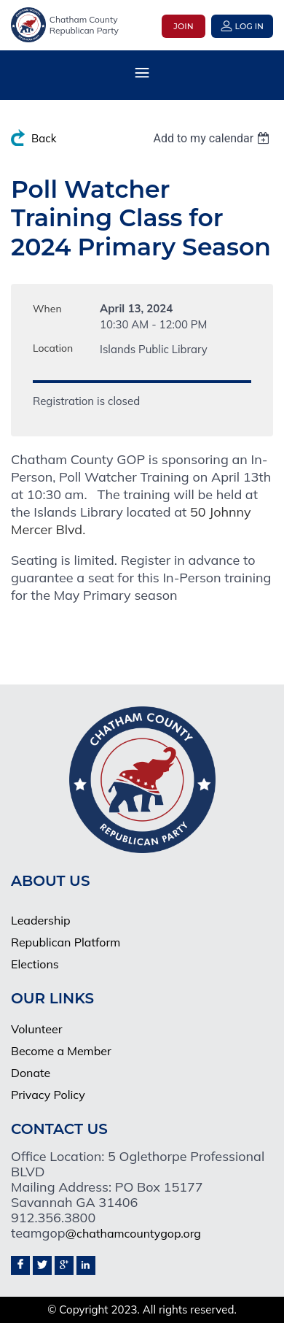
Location (53, 348)
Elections (35, 964)
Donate (30, 1072)
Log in (249, 26)
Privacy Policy (48, 1094)
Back (43, 138)
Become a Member (61, 1051)
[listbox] (213, 138)
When (47, 308)
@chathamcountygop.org (133, 1233)
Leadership (41, 920)
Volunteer (37, 1029)
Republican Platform (65, 942)
